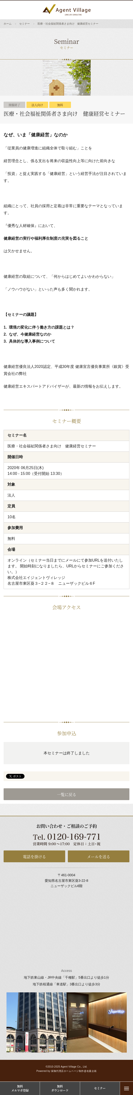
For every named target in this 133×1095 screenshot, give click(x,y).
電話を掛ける (34, 856)
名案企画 (92, 1071)
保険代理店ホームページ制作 (67, 1071)
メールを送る (98, 856)
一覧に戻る (66, 794)
